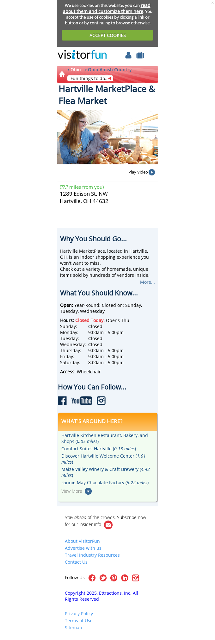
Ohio (76, 69)
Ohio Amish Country (110, 69)
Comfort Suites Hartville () (98, 449)
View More (71, 491)
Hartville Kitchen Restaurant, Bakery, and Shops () (104, 438)
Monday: (69, 332)
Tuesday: (69, 338)
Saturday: (70, 362)
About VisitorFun (82, 541)
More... (147, 282)
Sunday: (68, 326)
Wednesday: (73, 344)
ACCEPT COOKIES (107, 35)
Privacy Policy (79, 614)
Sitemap (73, 627)
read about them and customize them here (106, 8)
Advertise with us (83, 548)
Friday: (67, 356)
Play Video (138, 172)
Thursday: (70, 350)
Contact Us (76, 562)
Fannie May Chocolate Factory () (105, 482)
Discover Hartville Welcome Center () (103, 459)
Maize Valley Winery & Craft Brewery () (105, 472)
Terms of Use (79, 621)
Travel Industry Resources (92, 555)
